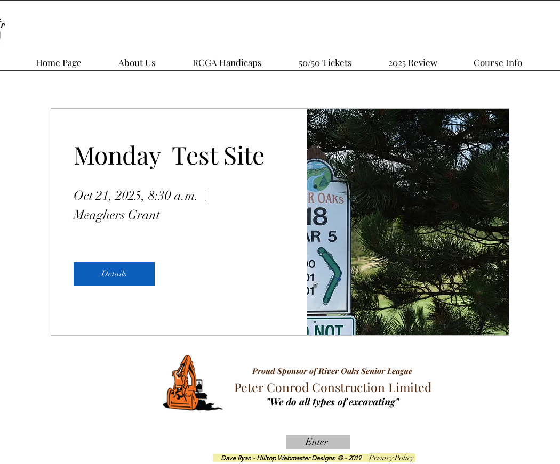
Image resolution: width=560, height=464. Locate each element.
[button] (426, 57)
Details (114, 273)
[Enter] (318, 442)
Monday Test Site (169, 154)
